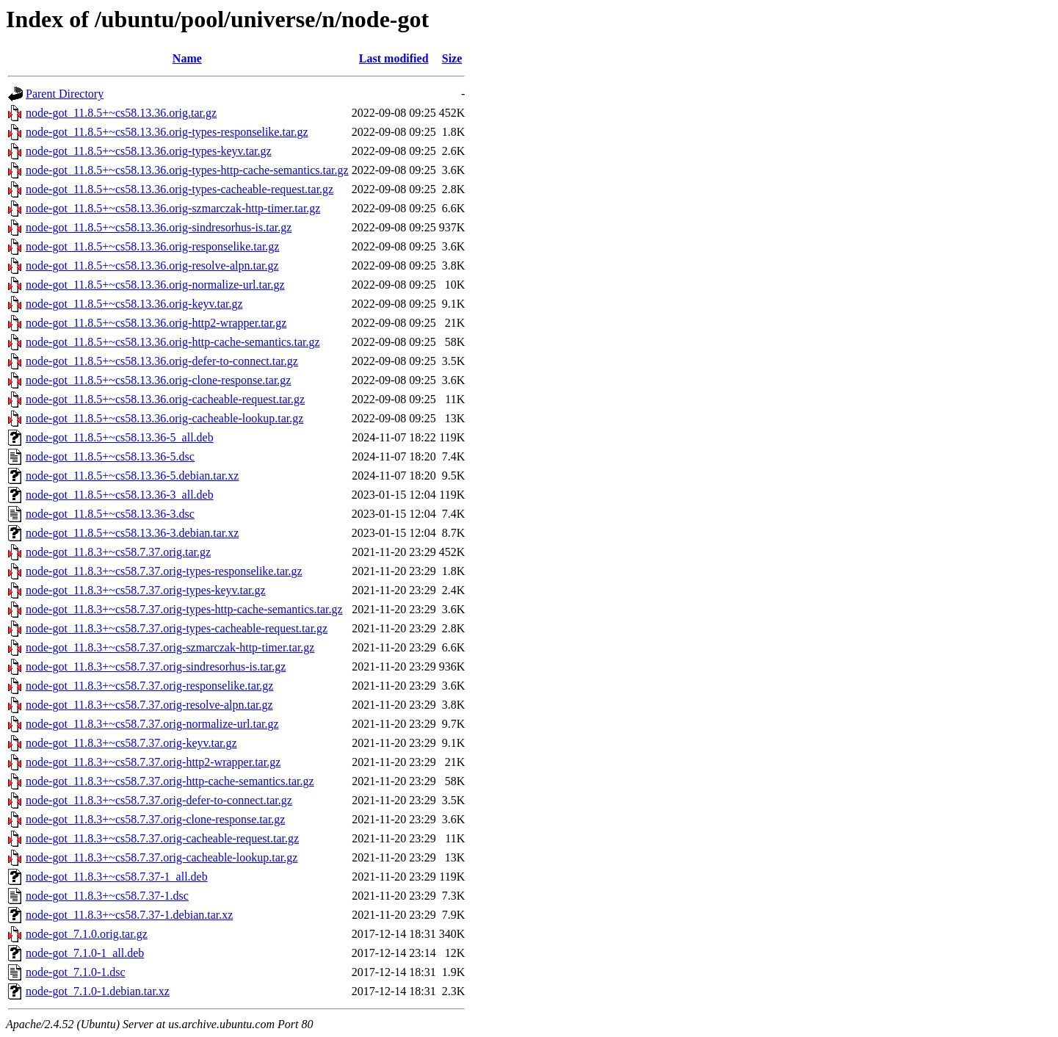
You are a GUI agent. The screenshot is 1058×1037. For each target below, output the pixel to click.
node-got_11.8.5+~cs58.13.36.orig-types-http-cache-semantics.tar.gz (187, 170)
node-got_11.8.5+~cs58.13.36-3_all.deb (120, 494)
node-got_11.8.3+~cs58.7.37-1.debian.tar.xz (129, 914)
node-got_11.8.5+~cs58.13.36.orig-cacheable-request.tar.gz (165, 399)
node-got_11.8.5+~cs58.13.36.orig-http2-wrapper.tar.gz (156, 323)
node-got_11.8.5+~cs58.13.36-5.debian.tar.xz (132, 475)
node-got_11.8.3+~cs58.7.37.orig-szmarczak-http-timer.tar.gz (170, 647)
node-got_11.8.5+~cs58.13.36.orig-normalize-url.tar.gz (155, 284)
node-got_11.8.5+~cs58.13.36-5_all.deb (120, 437)
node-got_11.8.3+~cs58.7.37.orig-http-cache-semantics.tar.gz (170, 781)
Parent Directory (65, 93)
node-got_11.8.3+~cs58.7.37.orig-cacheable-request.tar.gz (162, 838)
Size (452, 58)
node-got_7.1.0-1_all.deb (85, 953)
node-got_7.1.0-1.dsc (76, 972)
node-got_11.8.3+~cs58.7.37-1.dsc (107, 895)
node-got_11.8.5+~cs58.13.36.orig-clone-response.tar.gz (158, 380)
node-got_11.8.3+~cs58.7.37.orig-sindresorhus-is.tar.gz (156, 666)
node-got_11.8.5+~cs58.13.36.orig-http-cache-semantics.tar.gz (173, 342)
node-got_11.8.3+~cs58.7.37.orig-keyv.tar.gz (131, 743)
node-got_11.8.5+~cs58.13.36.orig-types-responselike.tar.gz (167, 132)
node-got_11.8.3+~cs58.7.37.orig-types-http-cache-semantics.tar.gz (184, 609)
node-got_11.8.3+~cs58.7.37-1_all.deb (117, 876)
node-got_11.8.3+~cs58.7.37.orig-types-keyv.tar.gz (146, 590)
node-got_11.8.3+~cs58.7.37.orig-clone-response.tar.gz (155, 819)
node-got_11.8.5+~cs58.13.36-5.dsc (110, 456)
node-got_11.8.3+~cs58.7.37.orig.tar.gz (118, 552)
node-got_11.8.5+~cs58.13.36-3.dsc (110, 513)
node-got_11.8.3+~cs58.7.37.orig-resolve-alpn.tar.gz (149, 704)
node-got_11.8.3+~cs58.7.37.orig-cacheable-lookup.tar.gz (161, 857)
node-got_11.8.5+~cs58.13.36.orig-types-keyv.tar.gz (149, 151)
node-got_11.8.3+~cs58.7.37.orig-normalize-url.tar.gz (152, 724)
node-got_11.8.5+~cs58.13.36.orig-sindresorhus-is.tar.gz (158, 227)
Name (187, 58)
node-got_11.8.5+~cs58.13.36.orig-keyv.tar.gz (134, 303)
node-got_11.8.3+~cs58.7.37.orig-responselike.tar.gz (149, 685)
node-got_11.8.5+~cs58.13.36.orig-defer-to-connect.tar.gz (162, 361)
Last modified (394, 58)
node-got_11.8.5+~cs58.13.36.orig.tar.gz (121, 112)
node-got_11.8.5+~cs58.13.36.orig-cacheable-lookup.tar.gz (164, 418)
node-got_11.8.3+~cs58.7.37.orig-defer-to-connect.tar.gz (159, 800)
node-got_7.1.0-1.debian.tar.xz (98, 991)
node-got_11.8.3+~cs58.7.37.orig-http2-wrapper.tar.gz (153, 762)
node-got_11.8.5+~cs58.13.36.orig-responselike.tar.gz (152, 246)
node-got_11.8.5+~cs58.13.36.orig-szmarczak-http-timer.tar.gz (173, 208)
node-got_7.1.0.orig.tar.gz (87, 934)
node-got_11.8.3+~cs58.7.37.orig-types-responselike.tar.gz (164, 571)
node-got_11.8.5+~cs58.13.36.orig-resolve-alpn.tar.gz (152, 265)
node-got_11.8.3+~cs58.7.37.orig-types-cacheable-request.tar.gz (176, 628)
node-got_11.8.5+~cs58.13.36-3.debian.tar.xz (132, 533)
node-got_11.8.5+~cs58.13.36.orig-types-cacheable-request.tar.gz (179, 189)
